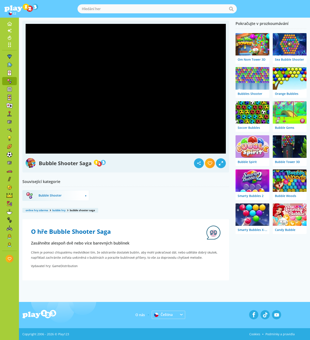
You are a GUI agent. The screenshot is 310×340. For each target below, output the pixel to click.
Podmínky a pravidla (280, 334)
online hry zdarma (37, 210)
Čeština (163, 314)
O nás (140, 314)
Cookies (254, 334)
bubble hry (58, 210)
